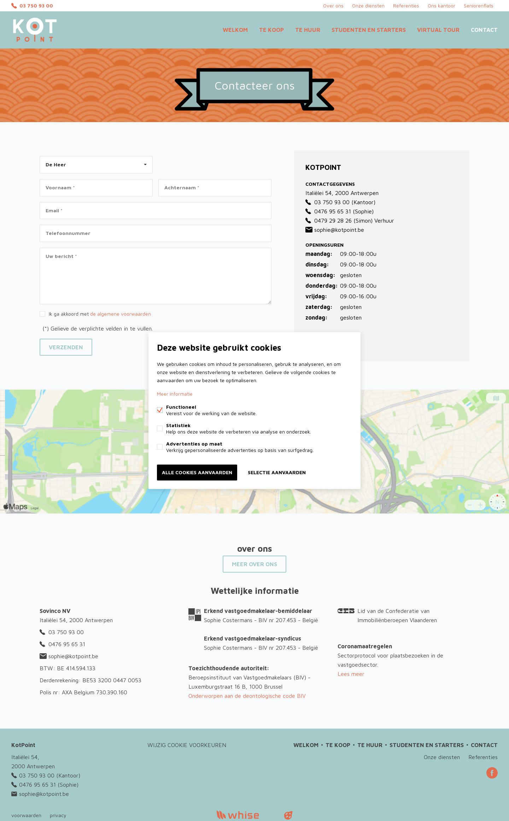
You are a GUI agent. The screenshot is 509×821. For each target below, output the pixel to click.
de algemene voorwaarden (120, 314)
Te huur (307, 30)
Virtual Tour (438, 30)
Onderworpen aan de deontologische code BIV (247, 696)
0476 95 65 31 (328, 211)
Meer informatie (175, 394)
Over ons (333, 5)
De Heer (56, 164)
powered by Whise (246, 814)
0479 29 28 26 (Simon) (339, 220)
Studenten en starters (369, 30)
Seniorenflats (478, 5)
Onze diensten (368, 5)
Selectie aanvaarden (277, 472)
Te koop (271, 30)
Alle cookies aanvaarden (197, 472)
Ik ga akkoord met (100, 314)
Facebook (492, 773)
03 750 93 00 (36, 5)
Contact (484, 30)
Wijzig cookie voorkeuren (186, 745)
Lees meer (351, 674)
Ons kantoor (441, 5)
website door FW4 (288, 815)
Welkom (235, 30)
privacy (58, 815)
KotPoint (23, 745)
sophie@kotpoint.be (334, 229)
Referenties (406, 5)
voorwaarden (26, 815)
